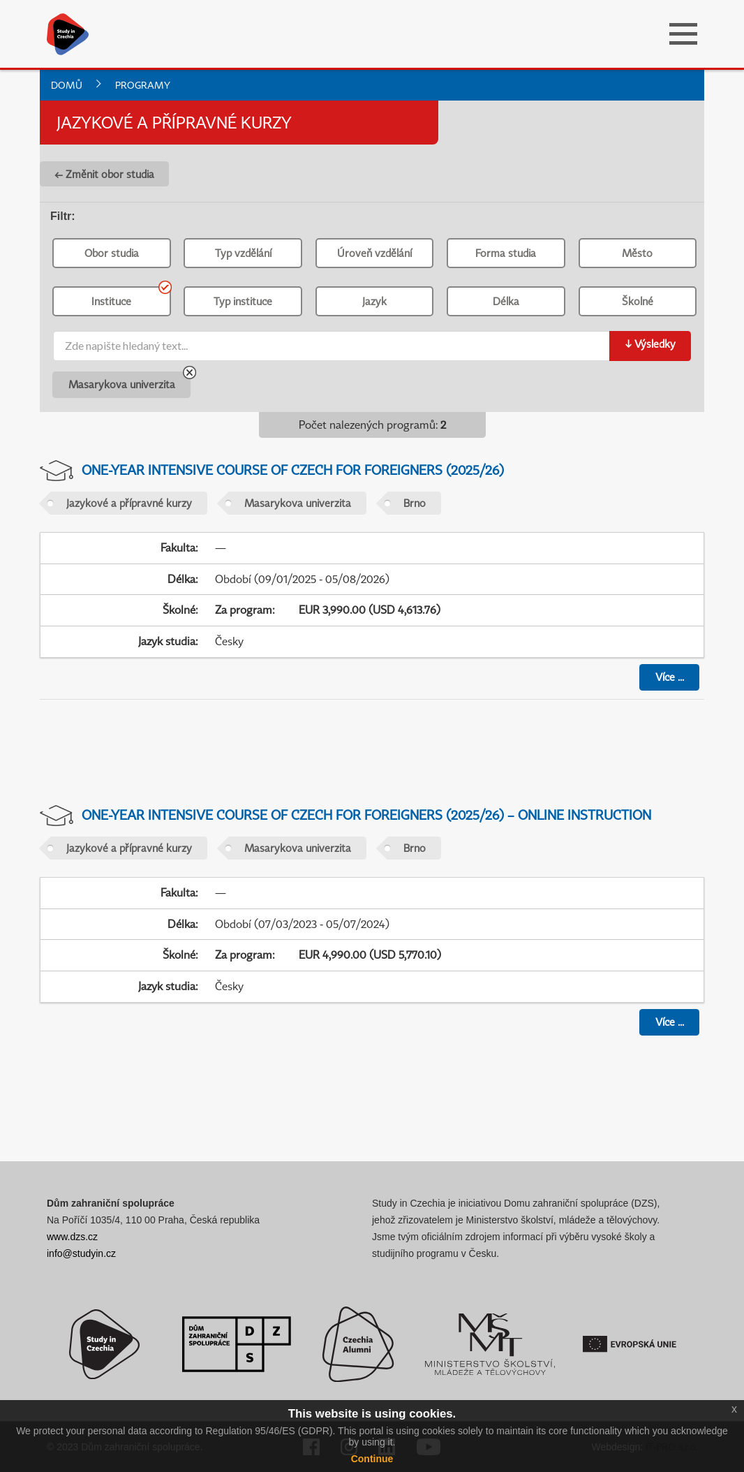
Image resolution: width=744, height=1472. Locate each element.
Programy (142, 85)
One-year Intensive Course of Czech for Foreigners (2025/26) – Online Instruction (366, 815)
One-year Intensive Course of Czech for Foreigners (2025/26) (293, 470)
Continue (372, 1458)
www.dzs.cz (72, 1236)
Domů (66, 85)
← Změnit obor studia (104, 174)
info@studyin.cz (81, 1253)
